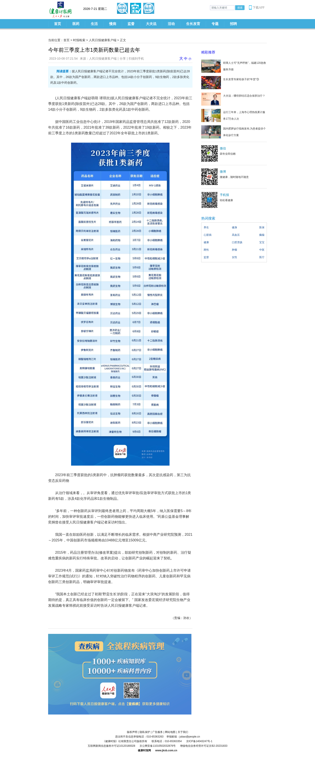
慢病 (112, 24)
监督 (131, 24)
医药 (75, 24)
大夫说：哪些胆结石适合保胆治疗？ (244, 95)
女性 (234, 257)
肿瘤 (234, 249)
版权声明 (132, 732)
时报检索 (79, 40)
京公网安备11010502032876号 (158, 745)
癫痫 (261, 234)
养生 (206, 227)
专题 (215, 24)
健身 (234, 227)
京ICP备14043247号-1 (199, 741)
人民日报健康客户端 (102, 40)
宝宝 (261, 242)
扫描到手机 (136, 58)
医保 (261, 227)
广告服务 (157, 732)
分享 (123, 58)
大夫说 (151, 24)
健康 (206, 242)
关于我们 (183, 732)
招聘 (233, 24)
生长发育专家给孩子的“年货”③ (241, 79)
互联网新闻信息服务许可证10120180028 (111, 745)
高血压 (236, 234)
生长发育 (193, 24)
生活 (94, 24)
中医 (261, 249)
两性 (206, 249)
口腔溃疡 (237, 242)
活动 (171, 24)
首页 (57, 24)
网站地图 (170, 732)
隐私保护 (145, 732)
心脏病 (208, 234)
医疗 (261, 257)
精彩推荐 (208, 52)
